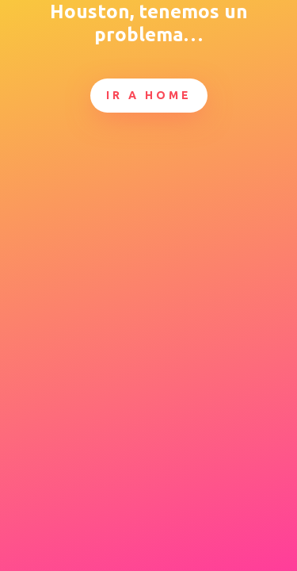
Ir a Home (149, 95)
